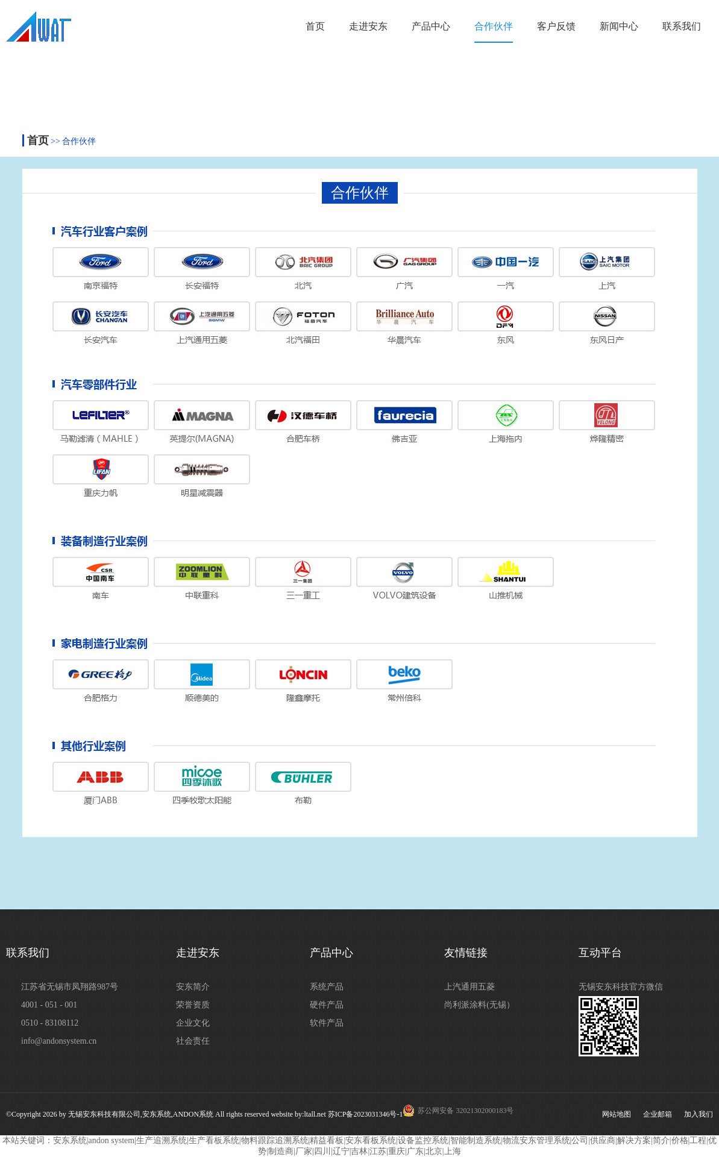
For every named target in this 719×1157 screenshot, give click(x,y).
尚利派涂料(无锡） (479, 1004)
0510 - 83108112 (49, 1022)
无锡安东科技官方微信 (621, 986)
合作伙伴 (493, 26)
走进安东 (368, 26)
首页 (315, 26)
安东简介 (193, 986)
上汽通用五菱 (469, 986)
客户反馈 (556, 26)
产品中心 (431, 26)
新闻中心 (619, 26)
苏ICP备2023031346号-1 (365, 1114)
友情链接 (466, 953)
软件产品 (327, 1022)
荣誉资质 (193, 1004)
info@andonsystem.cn (58, 1041)
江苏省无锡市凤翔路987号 (69, 986)
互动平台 (600, 953)
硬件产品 (327, 1004)
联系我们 (681, 26)
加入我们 (698, 1114)
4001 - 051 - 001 (49, 1004)
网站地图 (616, 1114)
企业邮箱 (657, 1114)
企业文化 (193, 1022)
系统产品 (327, 986)
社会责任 (193, 1041)
